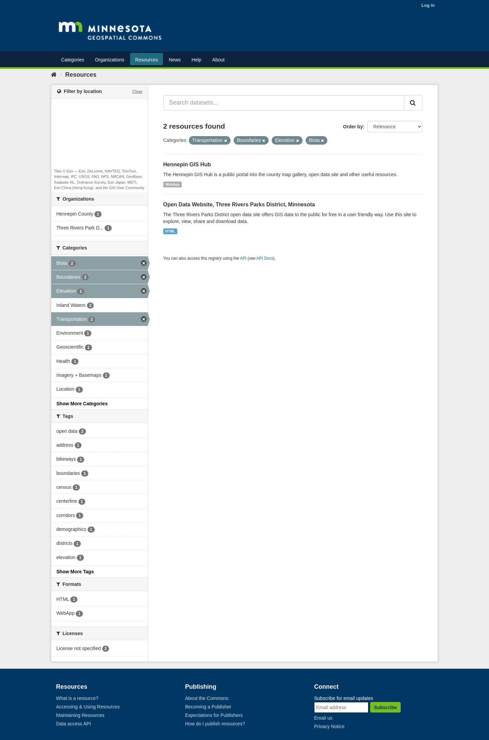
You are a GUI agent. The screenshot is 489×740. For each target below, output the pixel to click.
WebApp (172, 184)
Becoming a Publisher (208, 706)
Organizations (109, 59)
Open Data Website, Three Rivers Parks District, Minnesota (239, 204)
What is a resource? (77, 698)
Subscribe (385, 707)
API (243, 258)
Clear (137, 91)
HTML (170, 231)
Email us (323, 718)
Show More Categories (82, 403)
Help (196, 59)
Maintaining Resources (80, 715)
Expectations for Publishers (214, 715)
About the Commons (207, 698)
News (175, 59)
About (218, 59)
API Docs (264, 258)
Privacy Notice (329, 726)
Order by (353, 126)
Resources (146, 59)
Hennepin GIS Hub (187, 164)
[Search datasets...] (284, 103)
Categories (72, 59)
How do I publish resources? (215, 723)
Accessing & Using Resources (88, 706)
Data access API (73, 723)
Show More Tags (75, 571)
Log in (428, 5)
